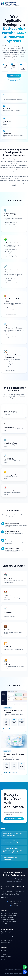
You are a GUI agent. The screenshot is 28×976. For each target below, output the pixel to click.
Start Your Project (14, 76)
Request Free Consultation (14, 819)
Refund (16, 973)
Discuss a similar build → (10, 729)
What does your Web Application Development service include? (14, 842)
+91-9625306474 (15, 904)
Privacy (7, 973)
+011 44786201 (15, 906)
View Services (14, 80)
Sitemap (21, 973)
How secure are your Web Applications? (14, 858)
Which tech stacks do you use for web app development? (14, 834)
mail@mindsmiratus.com (15, 902)
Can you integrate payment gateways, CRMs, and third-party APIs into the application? (14, 850)
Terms (11, 973)
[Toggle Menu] (26, 3)
